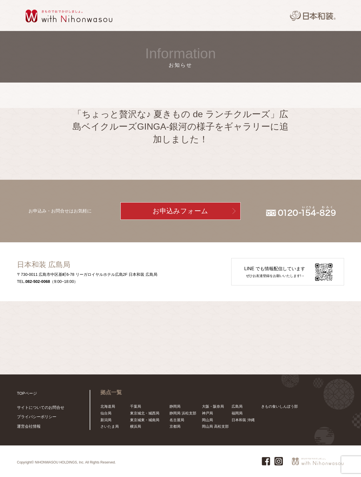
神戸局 (207, 413)
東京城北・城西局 (144, 413)
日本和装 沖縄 (243, 420)
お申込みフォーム (180, 211)
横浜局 (135, 426)
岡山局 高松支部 (215, 426)
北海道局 (107, 406)
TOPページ (26, 393)
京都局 (175, 426)
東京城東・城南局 (144, 420)
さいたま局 (109, 426)
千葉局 (135, 406)
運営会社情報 (28, 426)
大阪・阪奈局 (213, 406)
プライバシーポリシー (35, 417)
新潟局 (105, 420)
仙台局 (105, 413)
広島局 (237, 406)
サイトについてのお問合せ (39, 408)
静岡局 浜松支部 (183, 413)
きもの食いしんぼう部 (279, 406)
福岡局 (237, 413)
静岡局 (175, 406)
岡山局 (207, 420)
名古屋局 (177, 420)
